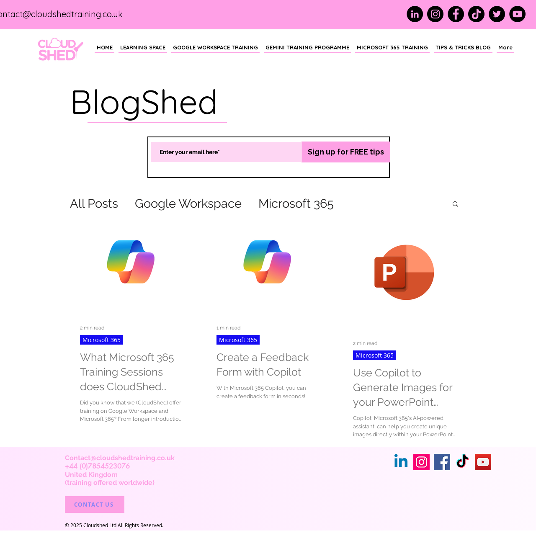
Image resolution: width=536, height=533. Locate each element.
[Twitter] (497, 14)
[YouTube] (517, 14)
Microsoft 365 (296, 203)
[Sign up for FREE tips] (346, 152)
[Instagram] (435, 14)
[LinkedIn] (415, 14)
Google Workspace (188, 203)
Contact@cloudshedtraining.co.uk (120, 458)
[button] (455, 204)
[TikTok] (476, 14)
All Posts (94, 203)
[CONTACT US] (94, 504)
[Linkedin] (401, 462)
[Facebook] (456, 14)
